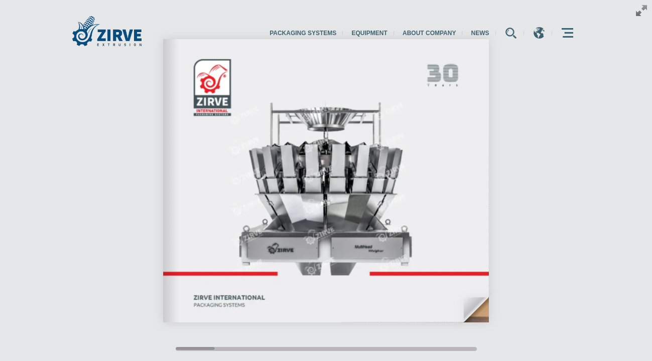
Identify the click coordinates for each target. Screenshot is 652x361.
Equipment (369, 33)
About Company (429, 33)
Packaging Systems (303, 33)
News (480, 33)
